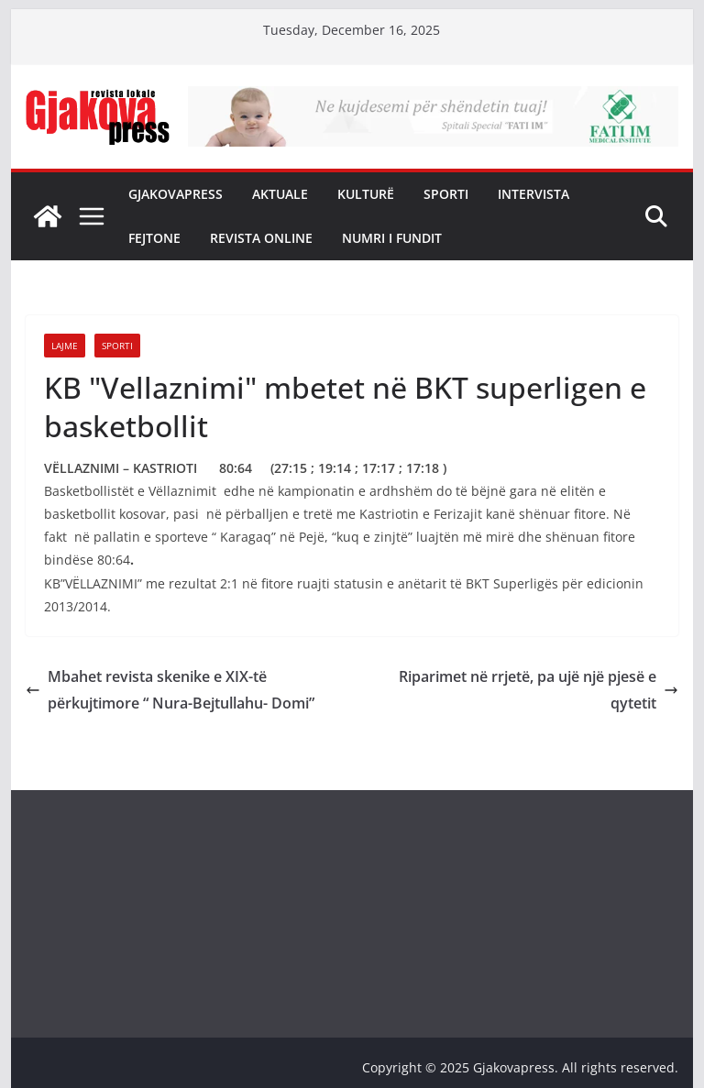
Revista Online (261, 238)
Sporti (446, 194)
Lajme (64, 345)
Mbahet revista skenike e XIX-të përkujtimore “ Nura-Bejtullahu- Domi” (170, 689)
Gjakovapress (175, 194)
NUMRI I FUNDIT (392, 238)
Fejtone (154, 238)
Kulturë (365, 194)
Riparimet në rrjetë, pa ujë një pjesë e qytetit (538, 689)
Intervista (533, 194)
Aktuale (280, 194)
